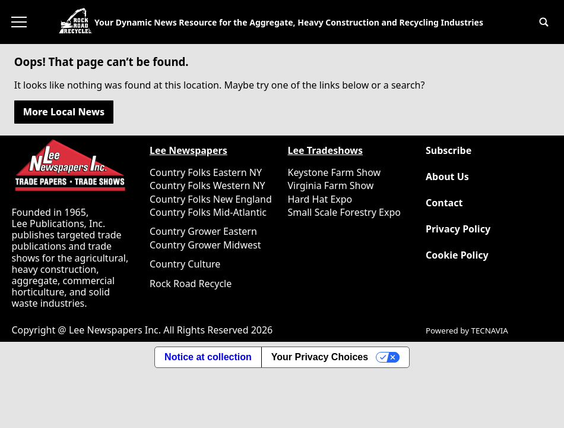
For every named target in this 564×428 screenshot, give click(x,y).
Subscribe (448, 150)
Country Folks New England (211, 199)
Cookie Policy (457, 255)
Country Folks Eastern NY (206, 172)
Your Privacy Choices (319, 357)
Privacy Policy (458, 229)
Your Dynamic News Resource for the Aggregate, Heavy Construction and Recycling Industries (288, 22)
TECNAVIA (489, 330)
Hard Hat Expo (320, 199)
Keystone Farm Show (334, 172)
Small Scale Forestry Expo (344, 212)
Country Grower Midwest (205, 244)
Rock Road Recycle (191, 283)
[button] (544, 22)
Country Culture (185, 263)
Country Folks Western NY (207, 185)
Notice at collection (208, 357)
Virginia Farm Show (331, 185)
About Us (447, 176)
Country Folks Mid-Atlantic (208, 212)
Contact (444, 203)
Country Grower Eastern (203, 231)
